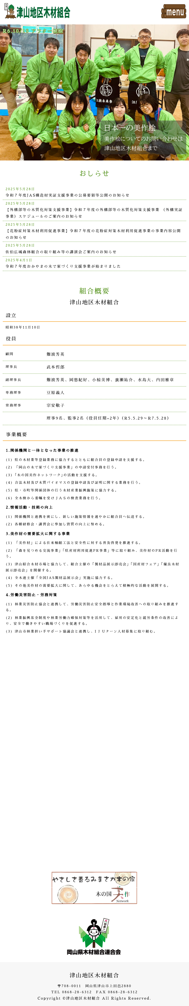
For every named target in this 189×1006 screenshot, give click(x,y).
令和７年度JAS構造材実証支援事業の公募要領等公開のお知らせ (68, 195)
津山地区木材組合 (94, 975)
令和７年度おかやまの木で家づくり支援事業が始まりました (63, 266)
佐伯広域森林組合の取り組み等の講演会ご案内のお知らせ (61, 252)
